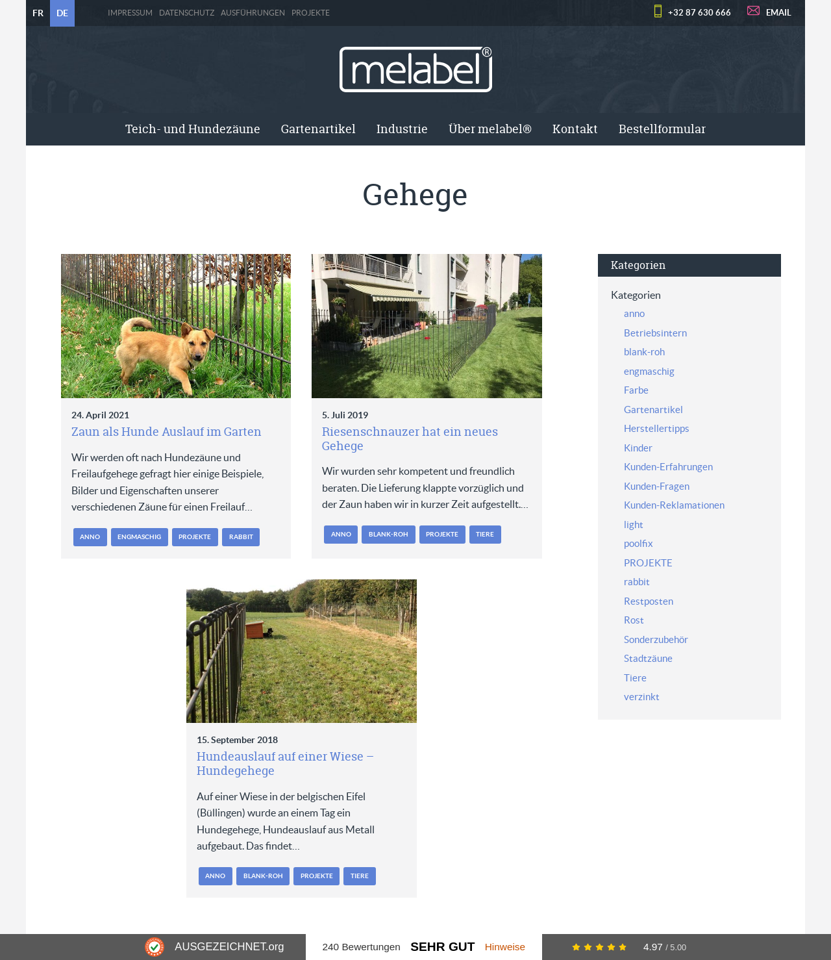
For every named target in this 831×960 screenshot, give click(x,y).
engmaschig (139, 536)
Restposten (648, 601)
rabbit (241, 536)
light (633, 524)
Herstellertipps (656, 428)
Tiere (485, 534)
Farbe (636, 390)
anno (90, 536)
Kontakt (575, 129)
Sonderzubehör (656, 639)
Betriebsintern (655, 332)
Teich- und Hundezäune (192, 129)
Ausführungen (253, 13)
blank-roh (388, 534)
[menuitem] (193, 129)
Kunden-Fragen (656, 486)
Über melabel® (490, 129)
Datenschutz (186, 13)
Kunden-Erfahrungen (668, 466)
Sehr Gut (442, 947)
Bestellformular (662, 129)
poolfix (638, 543)
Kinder (638, 447)
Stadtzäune (648, 658)
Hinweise (505, 946)
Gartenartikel (318, 129)
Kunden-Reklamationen (674, 505)
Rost (634, 619)
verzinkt (642, 696)
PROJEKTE (310, 13)
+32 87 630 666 (699, 13)
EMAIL (778, 13)
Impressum (130, 13)
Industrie (402, 129)
